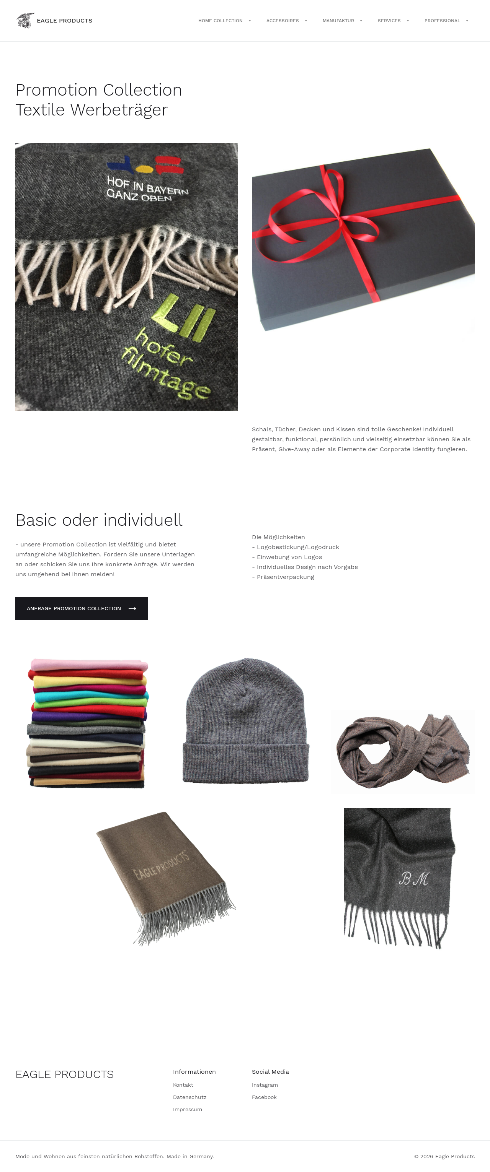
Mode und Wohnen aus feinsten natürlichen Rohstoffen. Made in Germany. (114, 1156)
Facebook (264, 1097)
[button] (225, 20)
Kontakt (183, 1085)
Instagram (265, 1085)
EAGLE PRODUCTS (64, 1074)
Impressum (187, 1109)
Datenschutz (189, 1097)
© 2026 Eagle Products (444, 1156)
